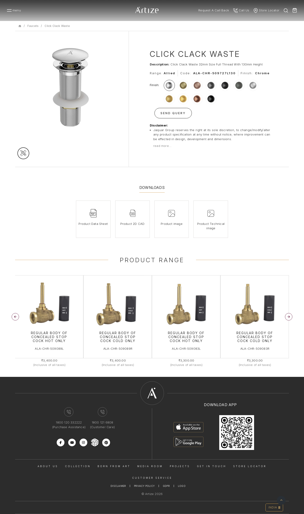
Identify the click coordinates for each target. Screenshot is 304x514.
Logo (182, 486)
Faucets (33, 26)
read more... (162, 146)
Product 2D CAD (132, 224)
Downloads (152, 187)
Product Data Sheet (93, 224)
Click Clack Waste (57, 26)
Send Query (173, 113)
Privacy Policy (144, 486)
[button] (288, 316)
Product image (172, 224)
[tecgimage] (23, 153)
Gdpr (166, 486)
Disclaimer (118, 486)
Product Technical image (211, 226)
